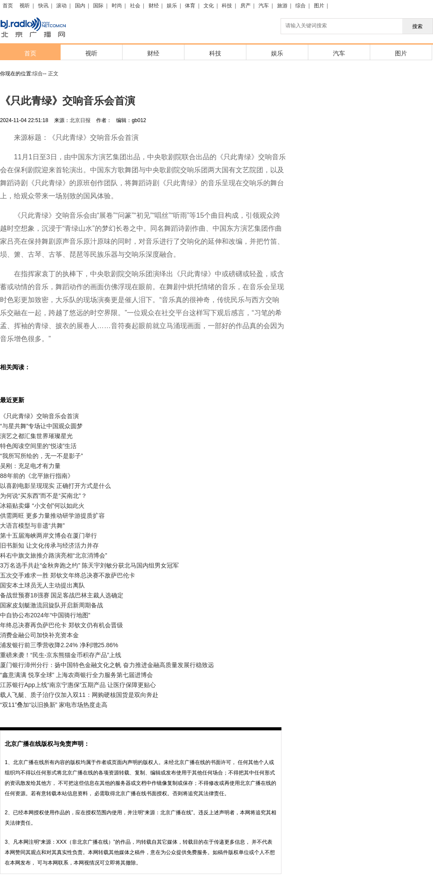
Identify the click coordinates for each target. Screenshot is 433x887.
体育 (190, 6)
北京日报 (80, 120)
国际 (98, 6)
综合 (300, 6)
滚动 (61, 6)
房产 (245, 6)
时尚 (117, 6)
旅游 (282, 6)
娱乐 (172, 6)
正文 (53, 74)
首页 (8, 6)
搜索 (417, 26)
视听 (24, 6)
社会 (135, 6)
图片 (319, 6)
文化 (209, 6)
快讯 (43, 6)
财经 (154, 6)
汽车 (264, 6)
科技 (227, 6)
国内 (80, 6)
